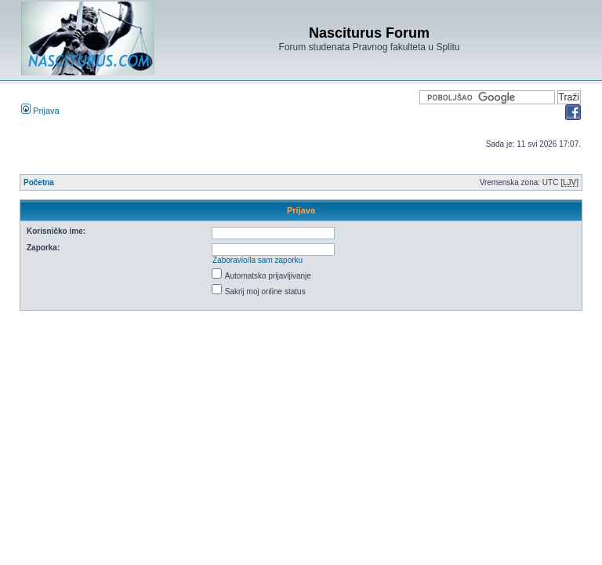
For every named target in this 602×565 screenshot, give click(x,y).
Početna (39, 182)
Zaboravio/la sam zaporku (257, 260)
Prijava (40, 110)
